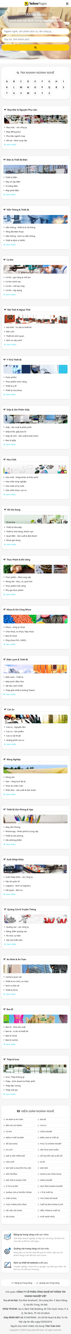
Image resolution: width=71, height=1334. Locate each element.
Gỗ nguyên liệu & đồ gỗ (51, 1156)
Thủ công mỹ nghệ (48, 1198)
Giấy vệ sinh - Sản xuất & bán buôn (22, 435)
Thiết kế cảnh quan (15, 336)
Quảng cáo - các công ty (17, 927)
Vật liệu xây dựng (14, 1210)
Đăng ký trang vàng (31, 1234)
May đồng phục (13, 131)
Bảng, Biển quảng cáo (16, 931)
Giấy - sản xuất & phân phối (19, 427)
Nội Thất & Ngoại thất (18, 309)
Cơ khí (10, 259)
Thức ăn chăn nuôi (14, 785)
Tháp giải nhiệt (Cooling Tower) (20, 690)
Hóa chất (11, 459)
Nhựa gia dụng (13, 540)
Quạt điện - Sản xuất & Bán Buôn (21, 536)
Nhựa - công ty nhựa (15, 627)
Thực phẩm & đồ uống (18, 559)
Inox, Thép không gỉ (15, 1077)
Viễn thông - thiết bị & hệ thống (20, 227)
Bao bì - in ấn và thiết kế (17, 1031)
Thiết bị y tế (11, 386)
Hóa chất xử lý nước (15, 486)
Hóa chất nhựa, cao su (16, 490)
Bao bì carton (12, 1040)
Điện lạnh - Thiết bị (14, 677)
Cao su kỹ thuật (13, 735)
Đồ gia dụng (13, 509)
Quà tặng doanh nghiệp (51, 1186)
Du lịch (9, 1149)
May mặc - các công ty (16, 127)
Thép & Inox (13, 1059)
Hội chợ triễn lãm (14, 940)
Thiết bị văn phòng (14, 835)
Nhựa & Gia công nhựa (19, 609)
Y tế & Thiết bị (14, 359)
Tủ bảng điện (12, 186)
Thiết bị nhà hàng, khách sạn (19, 531)
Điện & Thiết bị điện (17, 159)
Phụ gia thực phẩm (15, 590)
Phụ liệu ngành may (15, 136)
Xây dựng (10, 1216)
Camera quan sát (14, 977)
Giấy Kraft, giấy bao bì (16, 431)
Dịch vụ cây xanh (14, 340)
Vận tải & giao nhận (49, 1149)
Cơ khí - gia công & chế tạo (18, 277)
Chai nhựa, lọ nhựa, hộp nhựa (20, 631)
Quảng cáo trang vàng (31, 1248)
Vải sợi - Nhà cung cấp (16, 140)
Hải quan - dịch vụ (14, 890)
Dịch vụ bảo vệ (12, 985)
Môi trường (11, 1174)
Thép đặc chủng (13, 1085)
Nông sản (10, 777)
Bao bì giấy (11, 440)
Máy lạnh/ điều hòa (15, 681)
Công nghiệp (46, 1131)
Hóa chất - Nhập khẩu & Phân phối (22, 477)
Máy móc (44, 1168)
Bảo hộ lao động (14, 1125)
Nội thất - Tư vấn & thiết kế (18, 327)
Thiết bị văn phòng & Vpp (20, 809)
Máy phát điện (12, 190)
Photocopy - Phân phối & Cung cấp (22, 831)
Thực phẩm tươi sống (16, 585)
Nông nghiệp (14, 759)
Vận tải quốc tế (12, 881)
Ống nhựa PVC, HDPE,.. (16, 640)
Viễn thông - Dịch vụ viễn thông (20, 236)
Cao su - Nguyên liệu (16, 727)
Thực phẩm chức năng (16, 381)
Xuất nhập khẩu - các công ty (19, 877)
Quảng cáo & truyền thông (21, 909)
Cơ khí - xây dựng (14, 290)
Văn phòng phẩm (14, 840)
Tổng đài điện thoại (15, 231)
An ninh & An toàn (16, 959)
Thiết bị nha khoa (14, 390)
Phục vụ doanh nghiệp (50, 1143)
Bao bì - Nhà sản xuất (16, 1027)
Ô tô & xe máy (12, 1186)
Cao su (10, 709)
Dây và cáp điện (13, 181)
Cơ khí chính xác (13, 281)
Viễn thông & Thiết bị (18, 209)
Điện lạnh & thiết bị (17, 659)
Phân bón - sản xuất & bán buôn (21, 790)
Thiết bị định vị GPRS (15, 240)
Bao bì (10, 1009)
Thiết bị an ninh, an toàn (17, 981)
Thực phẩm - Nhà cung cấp (18, 577)
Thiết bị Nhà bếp (14, 527)
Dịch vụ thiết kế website (31, 1262)
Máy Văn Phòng (13, 827)
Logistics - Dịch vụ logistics (18, 885)
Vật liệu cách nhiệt (14, 685)
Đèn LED (10, 331)
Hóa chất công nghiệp (16, 481)
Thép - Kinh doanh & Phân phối (20, 1081)
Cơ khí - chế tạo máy (15, 286)
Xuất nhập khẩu (15, 859)
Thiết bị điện (11, 177)
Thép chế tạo (12, 1090)
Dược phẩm (11, 377)
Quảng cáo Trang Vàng (49, 1283)
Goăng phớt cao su (15, 740)
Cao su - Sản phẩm (15, 731)
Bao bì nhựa (11, 635)
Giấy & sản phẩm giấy (18, 409)
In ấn (42, 1162)
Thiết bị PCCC (12, 990)
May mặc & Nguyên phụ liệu (22, 109)
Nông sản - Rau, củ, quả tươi (19, 581)
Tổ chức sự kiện (13, 935)
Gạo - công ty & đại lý (16, 781)
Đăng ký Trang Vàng (23, 1283)
